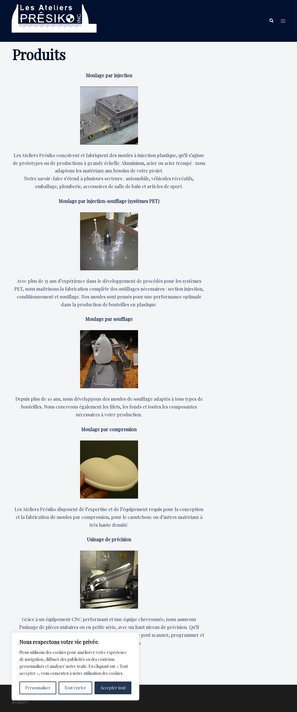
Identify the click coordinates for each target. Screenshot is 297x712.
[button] (271, 21)
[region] (75, 666)
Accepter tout (113, 688)
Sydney (20, 702)
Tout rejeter (75, 688)
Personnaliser (37, 688)
